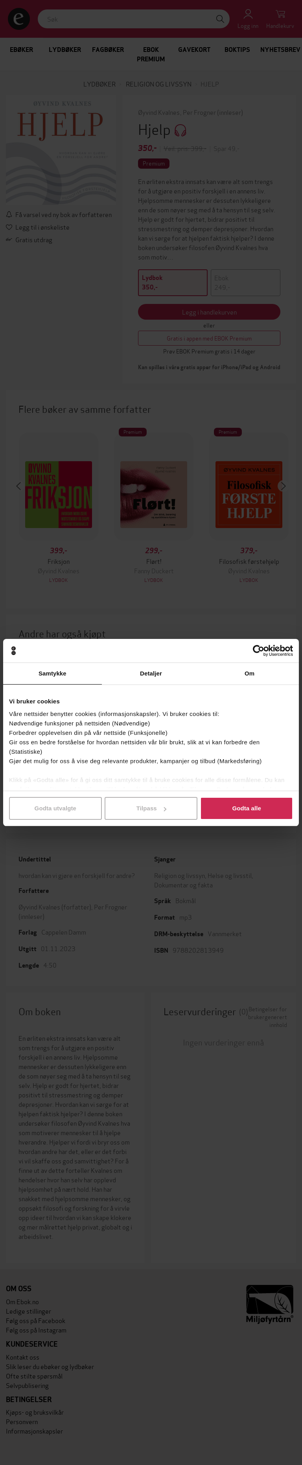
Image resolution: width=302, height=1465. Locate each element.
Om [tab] (249, 673)
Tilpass (151, 808)
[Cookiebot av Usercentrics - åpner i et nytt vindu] (258, 651)
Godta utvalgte (55, 808)
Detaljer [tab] (151, 673)
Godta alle (246, 808)
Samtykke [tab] (52, 673)
